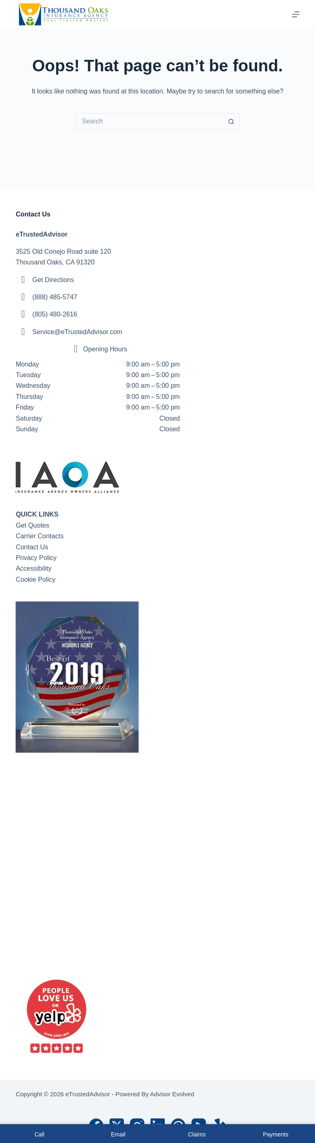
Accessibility (33, 568)
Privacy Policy (36, 557)
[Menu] (295, 14)
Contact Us (32, 547)
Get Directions (53, 279)
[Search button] (231, 121)
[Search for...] (149, 121)
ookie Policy (38, 579)
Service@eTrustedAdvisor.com (77, 331)
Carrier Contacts (39, 536)
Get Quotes (32, 525)
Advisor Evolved (172, 1094)
